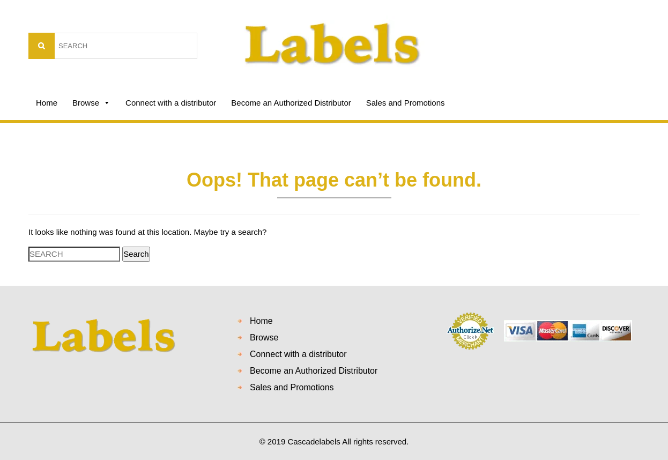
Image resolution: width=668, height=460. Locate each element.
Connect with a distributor (170, 102)
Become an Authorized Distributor (291, 102)
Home (46, 102)
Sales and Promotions (405, 102)
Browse (91, 103)
